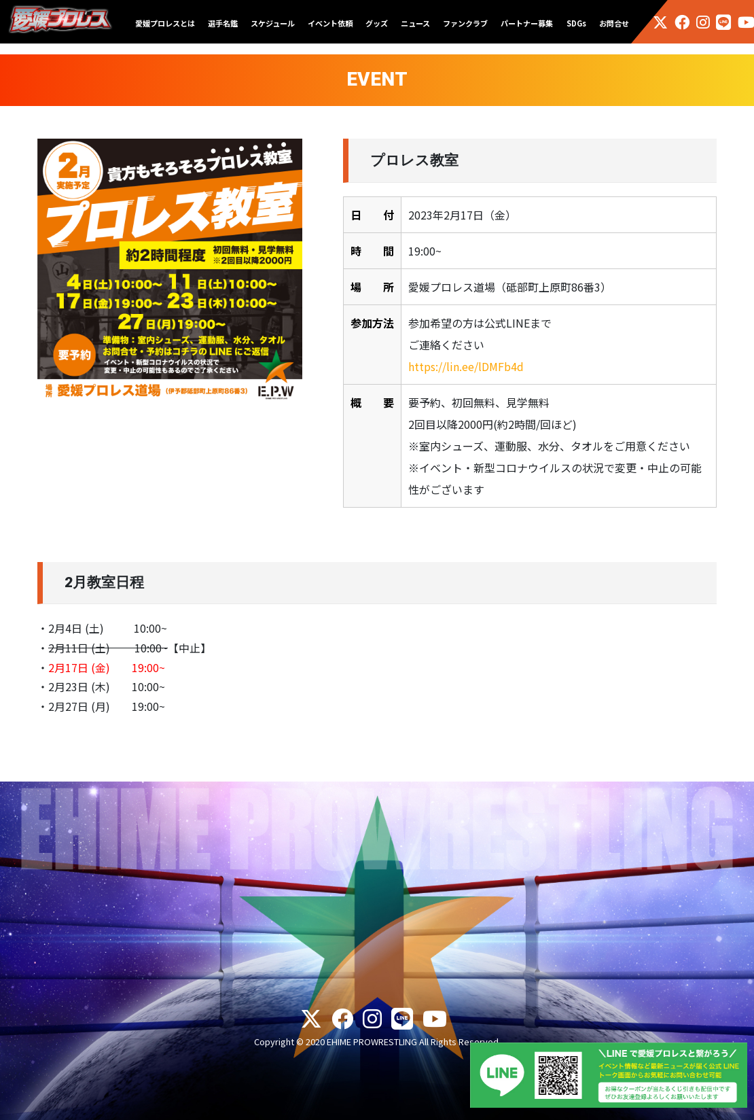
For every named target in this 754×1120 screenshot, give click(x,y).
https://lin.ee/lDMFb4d (466, 366)
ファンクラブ (465, 23)
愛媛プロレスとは (165, 23)
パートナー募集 (527, 23)
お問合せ (614, 23)
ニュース (415, 23)
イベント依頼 (330, 23)
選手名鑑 (223, 23)
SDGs (576, 23)
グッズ (376, 23)
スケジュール (273, 23)
